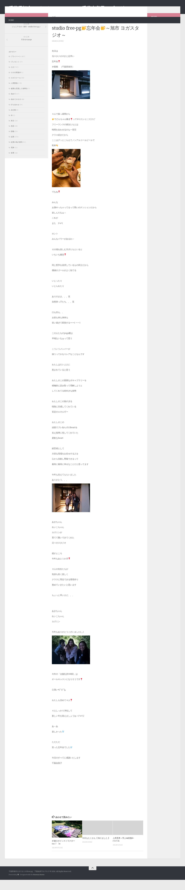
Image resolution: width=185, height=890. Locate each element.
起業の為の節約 (17, 152)
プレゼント (15, 72)
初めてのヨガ (16, 109)
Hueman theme (38, 885)
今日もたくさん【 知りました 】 (96, 848)
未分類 (13, 120)
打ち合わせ (15, 115)
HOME (11, 20)
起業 (12, 147)
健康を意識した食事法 (19, 99)
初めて (13, 104)
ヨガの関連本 (16, 83)
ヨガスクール (16, 88)
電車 (12, 158)
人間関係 (14, 93)
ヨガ (53, 27)
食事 (12, 163)
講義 (12, 142)
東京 (12, 131)
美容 (12, 136)
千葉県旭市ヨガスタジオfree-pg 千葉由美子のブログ (66, 8)
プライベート (16, 67)
